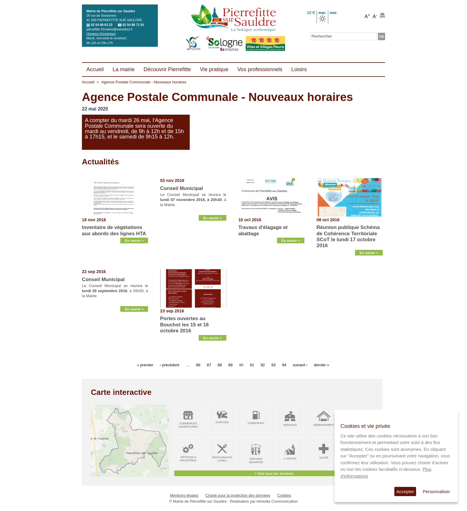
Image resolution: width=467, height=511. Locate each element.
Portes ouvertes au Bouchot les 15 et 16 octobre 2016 (184, 325)
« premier (145, 364)
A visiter (290, 458)
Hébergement (323, 424)
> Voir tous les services (274, 473)
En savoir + (134, 262)
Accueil (88, 82)
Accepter (405, 491)
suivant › (300, 364)
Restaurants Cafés (222, 459)
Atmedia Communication (277, 501)
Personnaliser (436, 491)
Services (290, 424)
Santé (323, 457)
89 (230, 364)
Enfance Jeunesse (256, 460)
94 (284, 364)
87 (209, 364)
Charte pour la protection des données (238, 495)
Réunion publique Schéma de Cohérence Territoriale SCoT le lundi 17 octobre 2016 (348, 236)
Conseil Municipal (181, 188)
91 (252, 364)
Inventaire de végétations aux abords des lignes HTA (114, 230)
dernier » (321, 364)
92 (263, 364)
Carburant (255, 423)
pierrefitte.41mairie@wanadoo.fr (109, 29)
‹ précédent (169, 364)
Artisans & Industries (188, 459)
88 (220, 364)
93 (273, 364)
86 (198, 364)
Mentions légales (184, 495)
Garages (222, 422)
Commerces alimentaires (188, 425)
